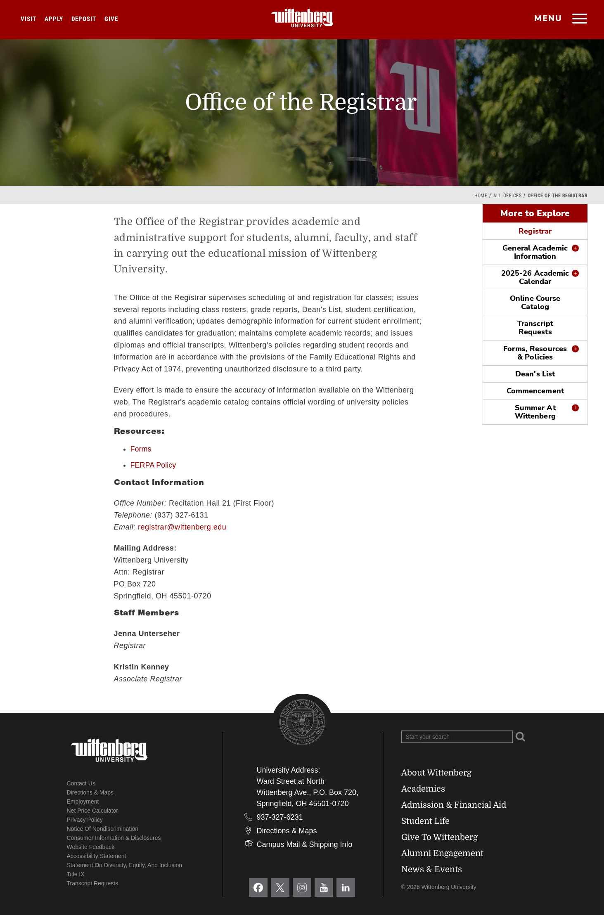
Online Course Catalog (535, 302)
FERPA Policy (153, 465)
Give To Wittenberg (439, 837)
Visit (28, 19)
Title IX (76, 874)
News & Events (431, 869)
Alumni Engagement (442, 853)
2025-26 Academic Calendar (535, 277)
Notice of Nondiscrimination (103, 828)
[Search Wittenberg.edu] (457, 737)
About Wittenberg (436, 773)
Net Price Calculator (92, 810)
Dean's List (535, 374)
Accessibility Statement (96, 856)
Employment (83, 801)
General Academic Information (535, 252)
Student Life (425, 821)
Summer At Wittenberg (535, 412)
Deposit (83, 19)
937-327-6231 (280, 817)
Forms (141, 449)
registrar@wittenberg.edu (182, 527)
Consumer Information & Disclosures (114, 838)
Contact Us (81, 783)
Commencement (535, 391)
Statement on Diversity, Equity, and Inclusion (124, 865)
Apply (54, 19)
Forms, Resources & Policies (535, 353)
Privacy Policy (85, 819)
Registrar (535, 231)
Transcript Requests (535, 327)
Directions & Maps (90, 792)
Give (111, 19)
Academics (423, 789)
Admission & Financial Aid (453, 805)
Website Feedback (91, 847)
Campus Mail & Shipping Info (305, 844)
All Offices (507, 196)
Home (480, 196)
